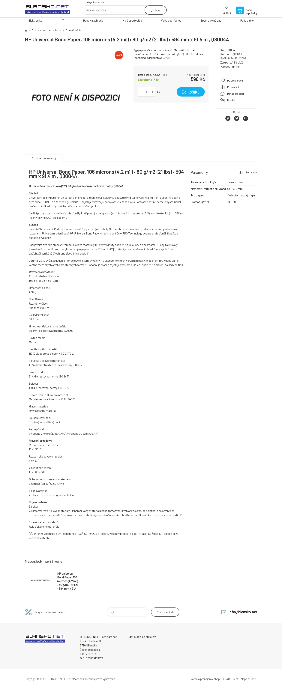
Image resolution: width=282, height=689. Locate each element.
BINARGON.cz (230, 679)
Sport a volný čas (211, 20)
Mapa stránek (249, 679)
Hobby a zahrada (93, 20)
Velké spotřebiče (171, 20)
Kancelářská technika (49, 30)
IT (63, 20)
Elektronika (35, 20)
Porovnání (233, 87)
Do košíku (191, 91)
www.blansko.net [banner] (47, 8)
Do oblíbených (235, 80)
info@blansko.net (95, 2)
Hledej (156, 10)
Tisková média (73, 30)
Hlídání (231, 100)
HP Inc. (236, 66)
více (167, 57)
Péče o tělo (247, 20)
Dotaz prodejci (235, 93)
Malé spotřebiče (132, 20)
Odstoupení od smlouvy (142, 636)
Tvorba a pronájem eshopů (205, 679)
